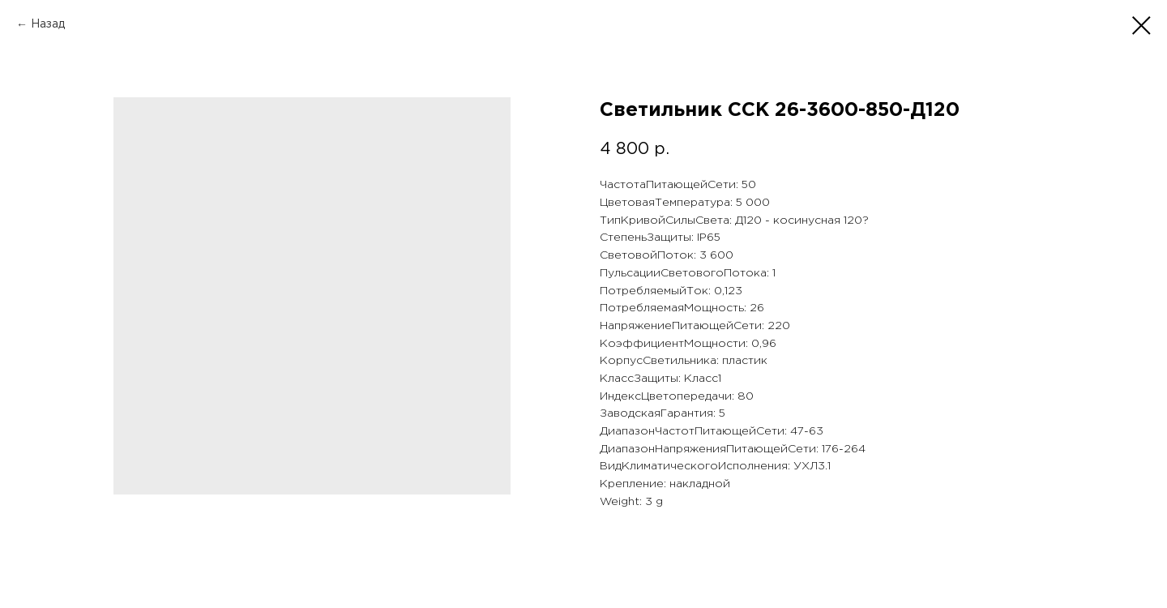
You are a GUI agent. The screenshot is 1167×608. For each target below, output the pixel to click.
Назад (48, 24)
